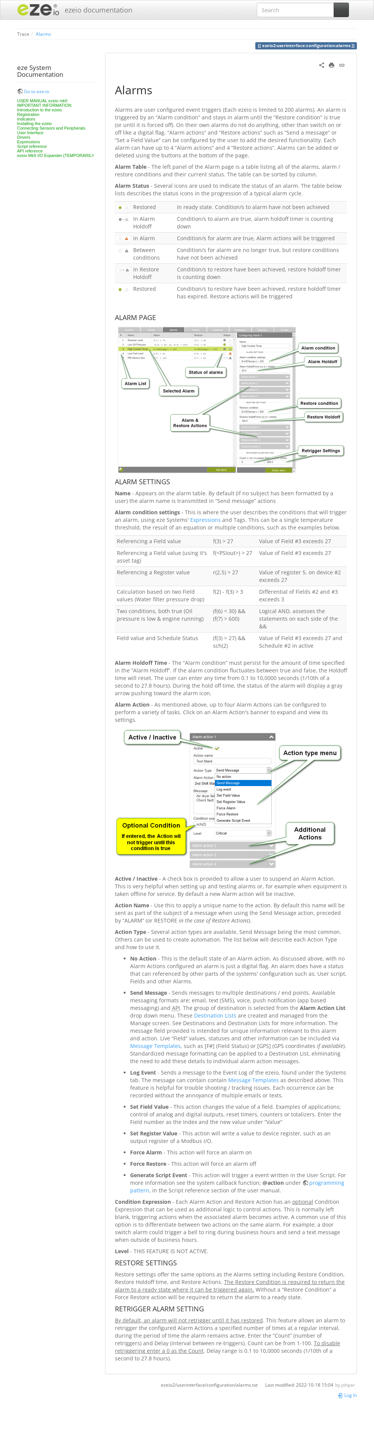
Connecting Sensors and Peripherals (51, 128)
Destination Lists (215, 1015)
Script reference (32, 146)
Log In (347, 1395)
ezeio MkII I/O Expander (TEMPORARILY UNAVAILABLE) (71, 155)
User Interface (30, 132)
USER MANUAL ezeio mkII (42, 100)
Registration (28, 114)
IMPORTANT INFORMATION (44, 105)
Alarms (43, 34)
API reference (30, 151)
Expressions (28, 141)
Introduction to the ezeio (39, 110)
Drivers (23, 137)
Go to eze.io (36, 91)
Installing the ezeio (34, 123)
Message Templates (155, 1045)
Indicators (26, 119)
